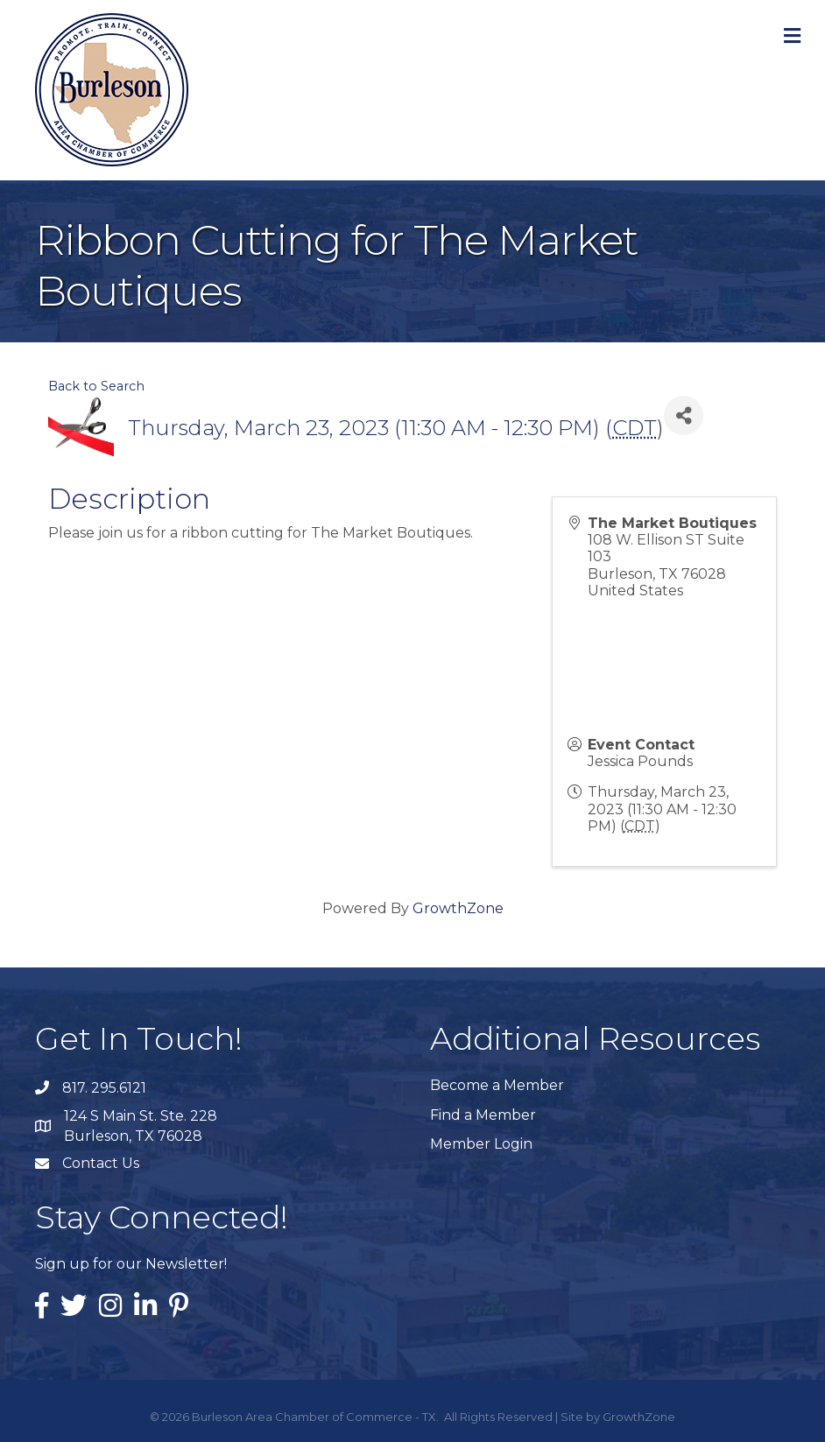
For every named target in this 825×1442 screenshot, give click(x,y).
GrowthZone (458, 908)
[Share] (683, 415)
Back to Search (96, 386)
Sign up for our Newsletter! (131, 1264)
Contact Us (100, 1163)
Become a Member (497, 1085)
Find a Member (483, 1115)
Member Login (481, 1144)
